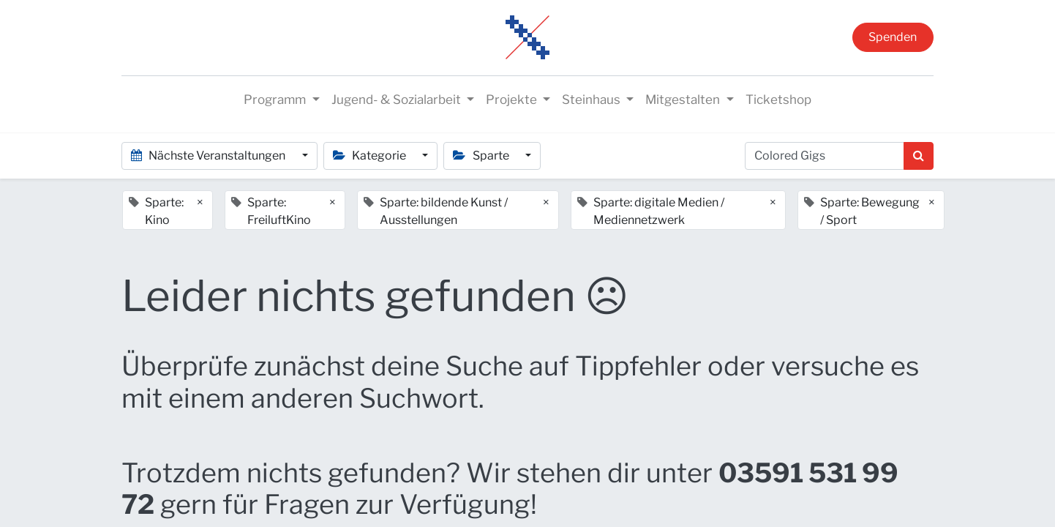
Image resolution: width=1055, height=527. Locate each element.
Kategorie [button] (370, 155)
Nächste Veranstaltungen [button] (209, 155)
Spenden (892, 37)
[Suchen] (919, 156)
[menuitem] (778, 100)
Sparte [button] (482, 155)
